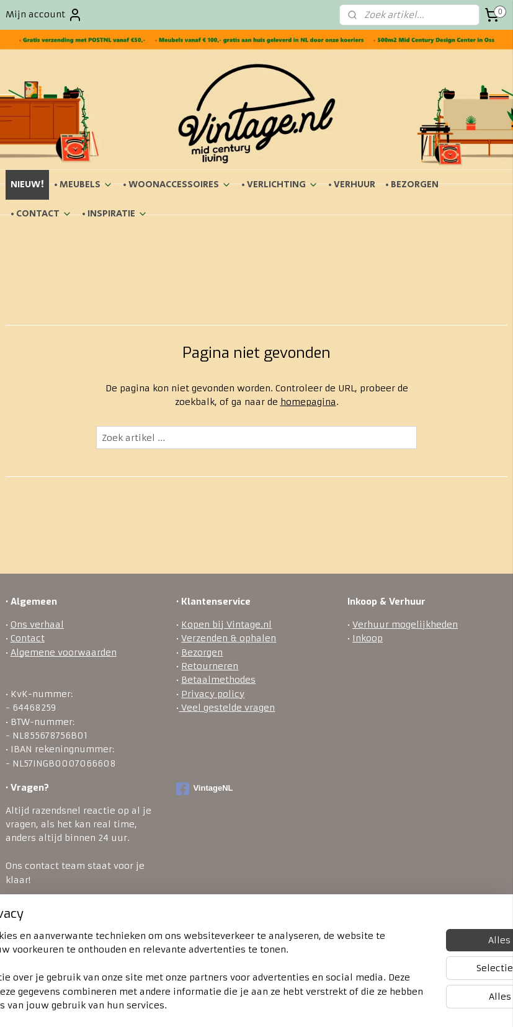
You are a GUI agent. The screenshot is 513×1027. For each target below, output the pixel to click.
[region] (174, 957)
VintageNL (204, 788)
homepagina (308, 401)
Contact (28, 638)
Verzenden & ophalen (228, 638)
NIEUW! (27, 184)
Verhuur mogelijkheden (405, 624)
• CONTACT (41, 213)
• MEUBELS (83, 184)
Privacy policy (212, 694)
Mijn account (44, 14)
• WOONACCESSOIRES (177, 184)
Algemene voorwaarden (64, 652)
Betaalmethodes (218, 679)
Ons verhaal (37, 624)
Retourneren (209, 666)
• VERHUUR (351, 184)
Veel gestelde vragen (227, 707)
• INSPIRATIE (115, 213)
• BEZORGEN (412, 184)
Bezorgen (202, 652)
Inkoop (367, 638)
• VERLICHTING (279, 184)
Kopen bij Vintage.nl (226, 624)
